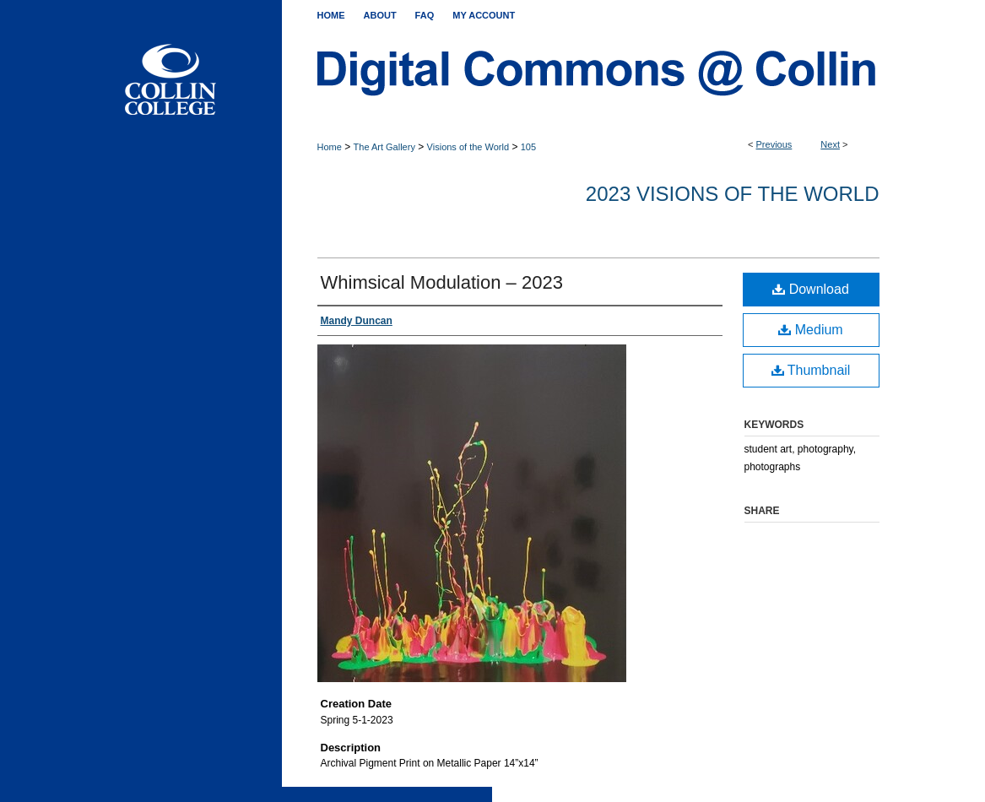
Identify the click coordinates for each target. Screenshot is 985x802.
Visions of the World (468, 147)
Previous (774, 144)
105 (528, 147)
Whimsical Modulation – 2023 (442, 282)
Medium (810, 329)
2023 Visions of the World (732, 193)
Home (329, 147)
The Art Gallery (384, 147)
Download (810, 289)
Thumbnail (811, 370)
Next (830, 144)
